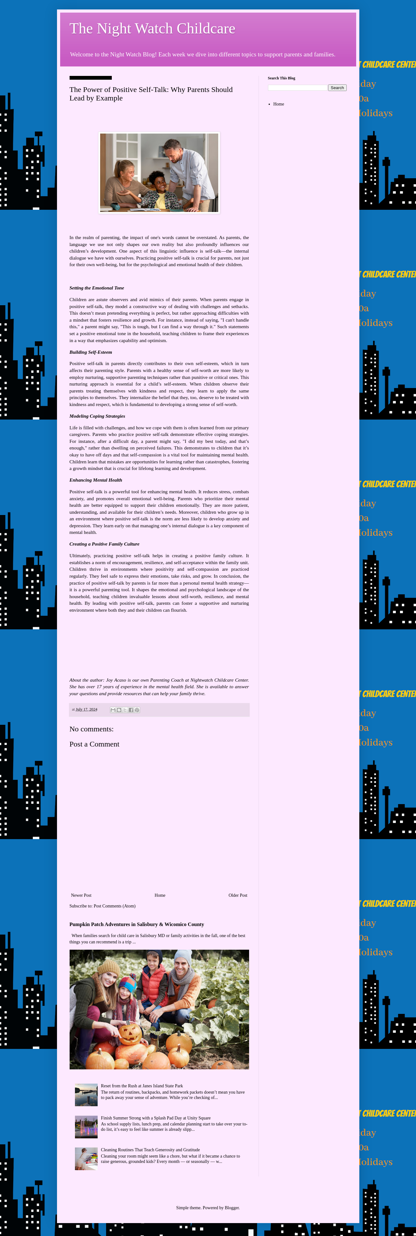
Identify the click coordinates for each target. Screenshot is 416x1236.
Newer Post (81, 895)
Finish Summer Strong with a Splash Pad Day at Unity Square (156, 1118)
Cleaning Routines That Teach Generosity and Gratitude (150, 1149)
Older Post (238, 895)
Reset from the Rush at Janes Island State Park (142, 1086)
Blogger (232, 1207)
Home (160, 895)
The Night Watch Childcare (153, 28)
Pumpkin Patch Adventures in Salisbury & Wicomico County (137, 924)
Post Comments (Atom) (115, 906)
